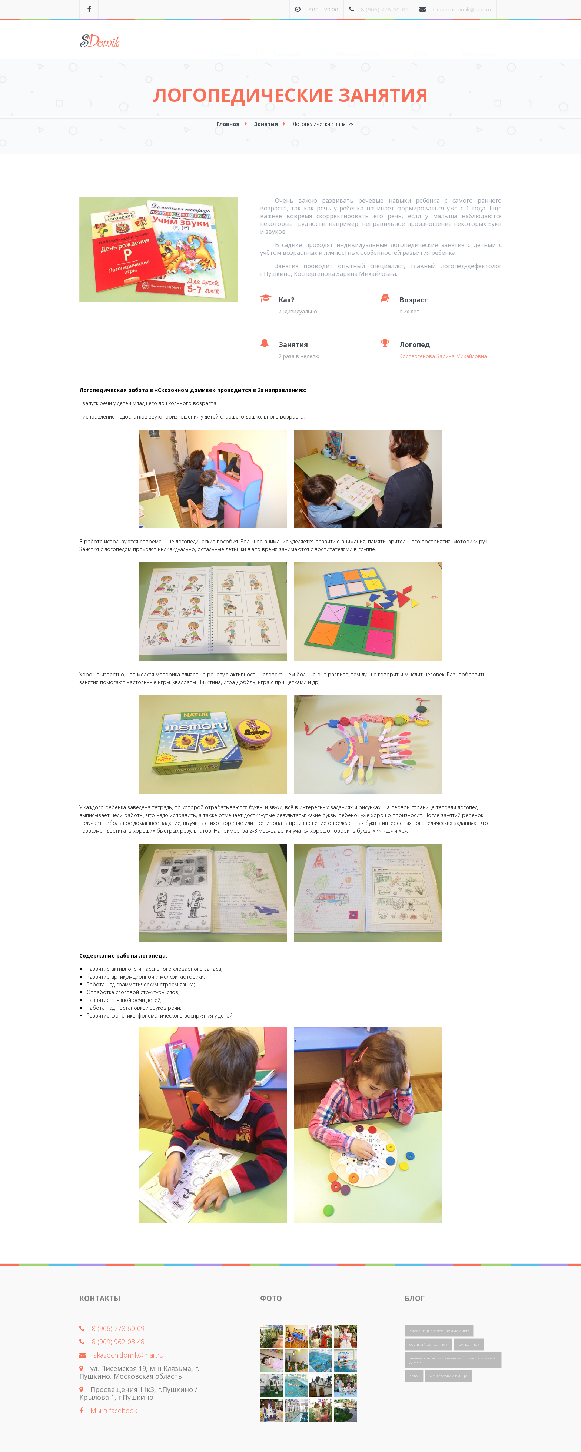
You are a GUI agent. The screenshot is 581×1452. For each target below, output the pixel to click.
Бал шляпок (468, 1344)
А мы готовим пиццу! (449, 1376)
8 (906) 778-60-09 (385, 9)
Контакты (470, 40)
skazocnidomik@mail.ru (462, 9)
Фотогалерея (348, 40)
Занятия (278, 40)
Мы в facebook (113, 1410)
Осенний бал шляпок (428, 1344)
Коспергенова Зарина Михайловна (443, 356)
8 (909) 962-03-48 (118, 1341)
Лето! (414, 1376)
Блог (411, 40)
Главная (216, 40)
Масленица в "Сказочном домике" (439, 1331)
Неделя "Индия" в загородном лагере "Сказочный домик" (452, 1360)
